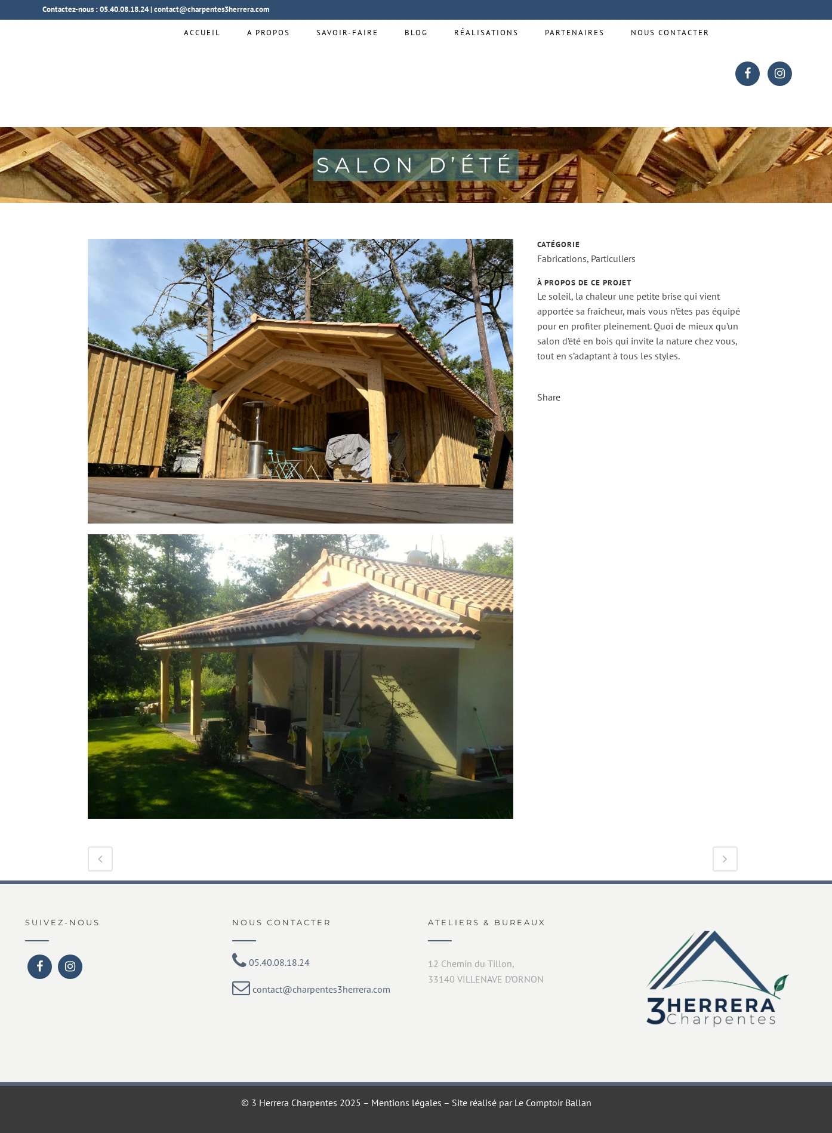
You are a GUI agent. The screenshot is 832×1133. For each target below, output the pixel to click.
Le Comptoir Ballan (552, 1103)
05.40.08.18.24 (124, 9)
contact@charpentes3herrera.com (211, 9)
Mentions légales (406, 1103)
